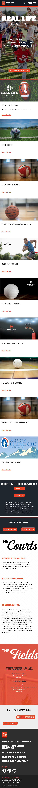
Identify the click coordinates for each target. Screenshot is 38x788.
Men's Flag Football (10, 264)
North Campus (13, 752)
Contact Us (5, 779)
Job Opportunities (16, 779)
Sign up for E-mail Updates (19, 71)
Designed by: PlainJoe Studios (11, 785)
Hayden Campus (14, 756)
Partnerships (17, 781)
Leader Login (6, 782)
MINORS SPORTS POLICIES (25, 717)
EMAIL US (19, 488)
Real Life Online (15, 761)
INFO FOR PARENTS (28, 529)
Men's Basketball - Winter (12, 343)
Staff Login (15, 782)
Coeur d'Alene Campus (13, 747)
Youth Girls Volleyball (11, 185)
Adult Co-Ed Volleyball (11, 304)
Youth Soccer (7, 145)
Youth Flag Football (10, 106)
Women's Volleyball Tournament (15, 423)
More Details (6, 115)
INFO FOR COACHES (10, 529)
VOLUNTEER (19, 495)
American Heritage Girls (11, 462)
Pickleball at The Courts (12, 383)
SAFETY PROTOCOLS (10, 723)
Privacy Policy (6, 781)
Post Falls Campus (17, 741)
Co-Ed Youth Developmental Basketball (17, 224)
